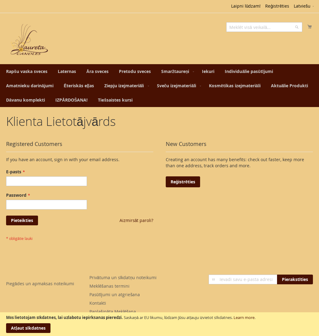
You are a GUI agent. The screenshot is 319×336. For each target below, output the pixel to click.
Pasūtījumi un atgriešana (114, 294)
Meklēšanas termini (109, 286)
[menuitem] (26, 71)
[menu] (159, 85)
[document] (159, 324)
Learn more (244, 317)
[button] (304, 6)
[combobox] (264, 27)
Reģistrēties (277, 6)
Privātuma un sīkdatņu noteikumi (123, 277)
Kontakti (97, 303)
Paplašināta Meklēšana (112, 311)
